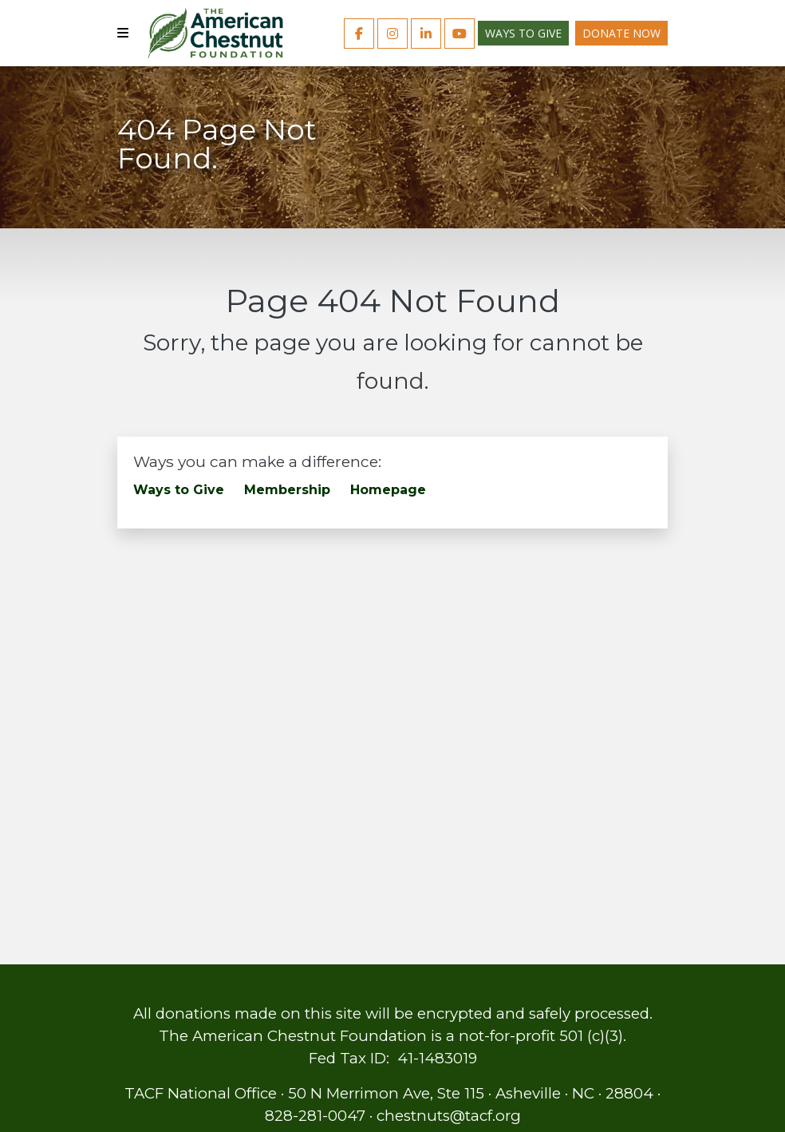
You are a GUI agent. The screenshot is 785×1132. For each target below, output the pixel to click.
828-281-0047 (315, 1115)
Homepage (388, 489)
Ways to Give (523, 33)
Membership (287, 489)
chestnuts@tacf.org (449, 1115)
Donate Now (621, 33)
